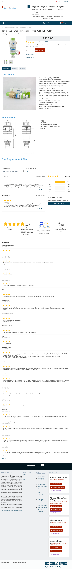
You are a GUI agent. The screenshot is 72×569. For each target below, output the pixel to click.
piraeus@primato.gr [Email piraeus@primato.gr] (56, 530)
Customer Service (42, 494)
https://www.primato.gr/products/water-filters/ (11, 510)
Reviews (22, 68)
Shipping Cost (30, 57)
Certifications (41, 482)
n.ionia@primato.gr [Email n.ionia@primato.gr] (56, 509)
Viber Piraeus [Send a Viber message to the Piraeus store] (55, 533)
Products (8, 27)
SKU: (14, 34)
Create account (26, 477)
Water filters (15, 27)
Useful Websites (41, 497)
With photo (27, 171)
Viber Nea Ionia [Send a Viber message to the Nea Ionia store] (55, 512)
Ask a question (30, 54)
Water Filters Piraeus (42, 505)
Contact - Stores (41, 476)
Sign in (24, 474)
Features (14, 68)
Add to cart (39, 50)
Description (6, 68)
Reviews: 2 (40, 42)
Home (3, 27)
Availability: (4, 34)
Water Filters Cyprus (42, 486)
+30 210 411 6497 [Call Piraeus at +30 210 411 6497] (56, 526)
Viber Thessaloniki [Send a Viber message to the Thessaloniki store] (56, 490)
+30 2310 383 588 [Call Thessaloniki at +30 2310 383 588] (56, 483)
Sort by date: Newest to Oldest (11, 171)
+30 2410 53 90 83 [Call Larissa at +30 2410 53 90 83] (56, 547)
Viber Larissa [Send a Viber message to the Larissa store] (55, 554)
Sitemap (39, 503)
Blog (39, 488)
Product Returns (41, 484)
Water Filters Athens (42, 507)
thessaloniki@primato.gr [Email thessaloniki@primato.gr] (57, 487)
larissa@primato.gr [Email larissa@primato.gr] (56, 551)
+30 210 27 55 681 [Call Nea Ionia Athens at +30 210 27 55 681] (56, 506)
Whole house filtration (25, 27)
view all (4, 458)
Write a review (49, 42)
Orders (24, 479)
